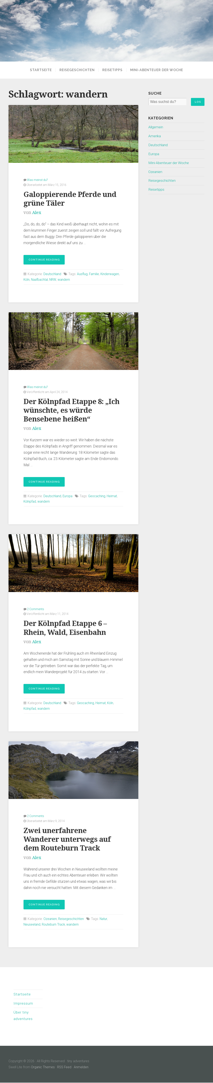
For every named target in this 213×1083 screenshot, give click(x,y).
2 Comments (35, 608)
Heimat (113, 496)
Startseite (41, 70)
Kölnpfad (30, 501)
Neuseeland (32, 924)
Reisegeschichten (77, 70)
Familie (94, 274)
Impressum (23, 1003)
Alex (36, 212)
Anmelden (81, 1067)
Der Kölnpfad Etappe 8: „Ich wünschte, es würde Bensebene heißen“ (72, 410)
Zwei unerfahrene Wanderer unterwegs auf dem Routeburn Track (68, 839)
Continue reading (42, 260)
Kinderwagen (110, 274)
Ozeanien (50, 918)
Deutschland (52, 274)
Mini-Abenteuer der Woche (156, 70)
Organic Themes (43, 1067)
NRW (54, 279)
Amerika (154, 136)
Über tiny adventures (23, 1015)
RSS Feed (64, 1067)
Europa (68, 496)
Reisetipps (112, 70)
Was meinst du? (37, 179)
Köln (27, 279)
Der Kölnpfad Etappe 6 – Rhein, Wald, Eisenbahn (66, 627)
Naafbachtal (40, 279)
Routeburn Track (54, 924)
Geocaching (98, 496)
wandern (65, 279)
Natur (104, 918)
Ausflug (82, 274)
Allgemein (156, 127)
